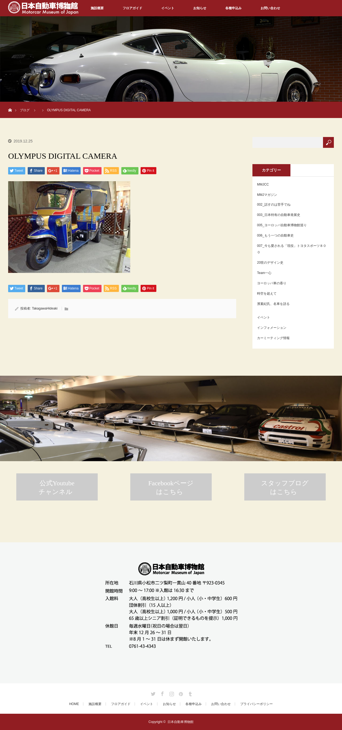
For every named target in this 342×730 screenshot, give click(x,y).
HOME (74, 704)
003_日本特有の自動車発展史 (278, 215)
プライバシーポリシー (256, 704)
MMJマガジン (267, 195)
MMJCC (263, 184)
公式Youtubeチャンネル (56, 487)
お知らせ (199, 8)
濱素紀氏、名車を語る (273, 304)
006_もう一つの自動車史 (275, 235)
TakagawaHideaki (45, 308)
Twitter (152, 693)
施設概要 (97, 8)
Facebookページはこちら (171, 487)
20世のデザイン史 (270, 262)
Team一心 (264, 273)
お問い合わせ (270, 8)
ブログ (25, 110)
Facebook (162, 693)
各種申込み (233, 8)
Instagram (171, 693)
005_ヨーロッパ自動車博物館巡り (282, 225)
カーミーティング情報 (273, 338)
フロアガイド (132, 8)
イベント (167, 8)
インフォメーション (271, 328)
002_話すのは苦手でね (273, 204)
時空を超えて (267, 293)
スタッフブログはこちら (285, 487)
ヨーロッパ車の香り (271, 283)
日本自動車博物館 (180, 722)
